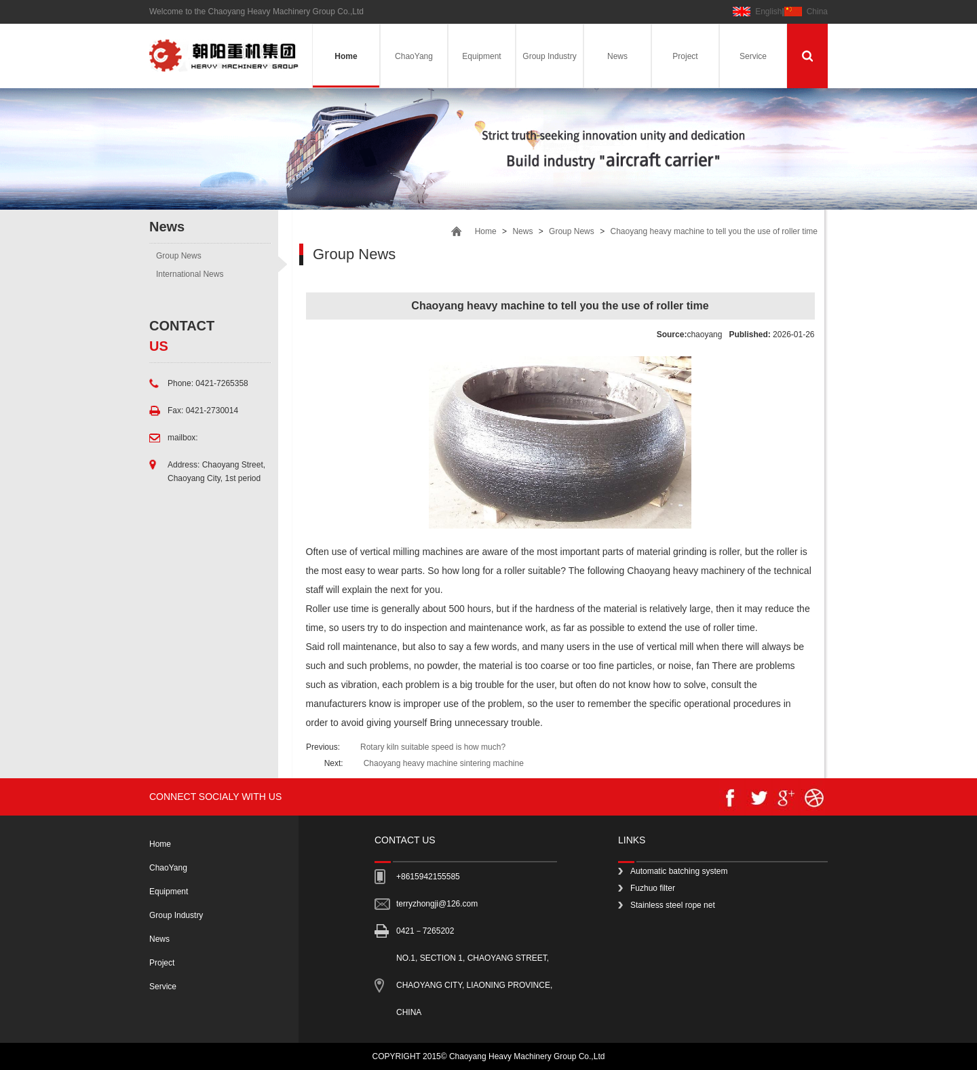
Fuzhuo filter (652, 888)
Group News (179, 256)
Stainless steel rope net (672, 905)
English (768, 11)
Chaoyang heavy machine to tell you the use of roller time (714, 231)
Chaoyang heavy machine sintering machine (444, 763)
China (817, 11)
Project (684, 56)
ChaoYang (414, 56)
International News (189, 274)
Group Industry (549, 56)
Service (753, 56)
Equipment (481, 56)
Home (345, 56)
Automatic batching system (678, 871)
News (617, 56)
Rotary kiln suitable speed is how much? (432, 747)
